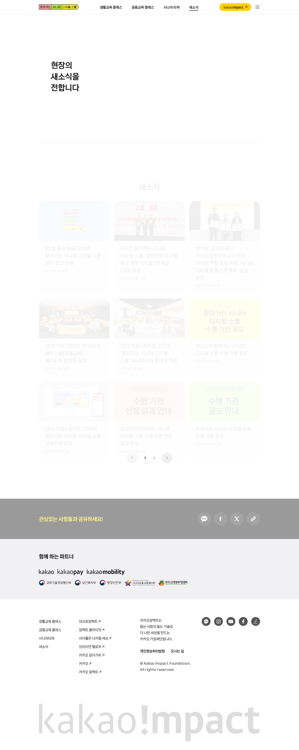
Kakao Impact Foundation (167, 663)
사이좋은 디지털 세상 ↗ (95, 637)
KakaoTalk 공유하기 (204, 519)
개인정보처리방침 (152, 651)
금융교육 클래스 (50, 629)
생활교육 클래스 (50, 621)
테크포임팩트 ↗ (90, 620)
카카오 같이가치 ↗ (92, 654)
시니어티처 (46, 638)
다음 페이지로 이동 (167, 458)
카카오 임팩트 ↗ (90, 671)
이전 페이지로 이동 (132, 458)
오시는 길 (177, 651)
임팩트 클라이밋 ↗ (92, 628)
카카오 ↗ (85, 662)
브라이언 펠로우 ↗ (92, 645)
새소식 (43, 646)
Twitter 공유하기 (237, 519)
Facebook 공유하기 (220, 519)
